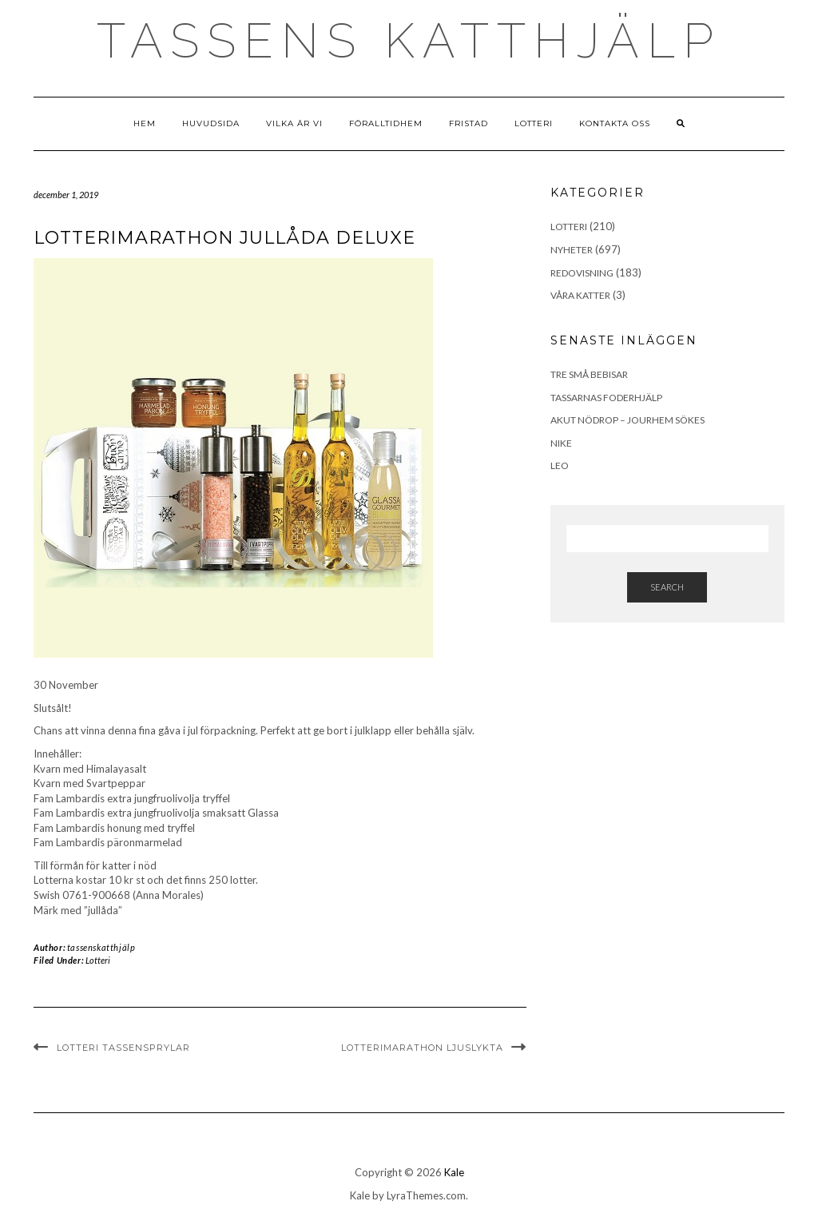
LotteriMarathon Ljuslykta (422, 1047)
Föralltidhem (386, 123)
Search (667, 587)
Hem (144, 123)
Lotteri (533, 123)
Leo (559, 465)
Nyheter (571, 250)
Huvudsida (211, 123)
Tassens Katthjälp (409, 41)
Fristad (468, 123)
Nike (561, 443)
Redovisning (582, 273)
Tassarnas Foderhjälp (606, 398)
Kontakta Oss (614, 123)
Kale (454, 1172)
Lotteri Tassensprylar (123, 1047)
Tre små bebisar (589, 374)
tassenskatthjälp (101, 947)
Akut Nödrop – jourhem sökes (627, 420)
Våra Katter (580, 295)
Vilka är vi (294, 123)
